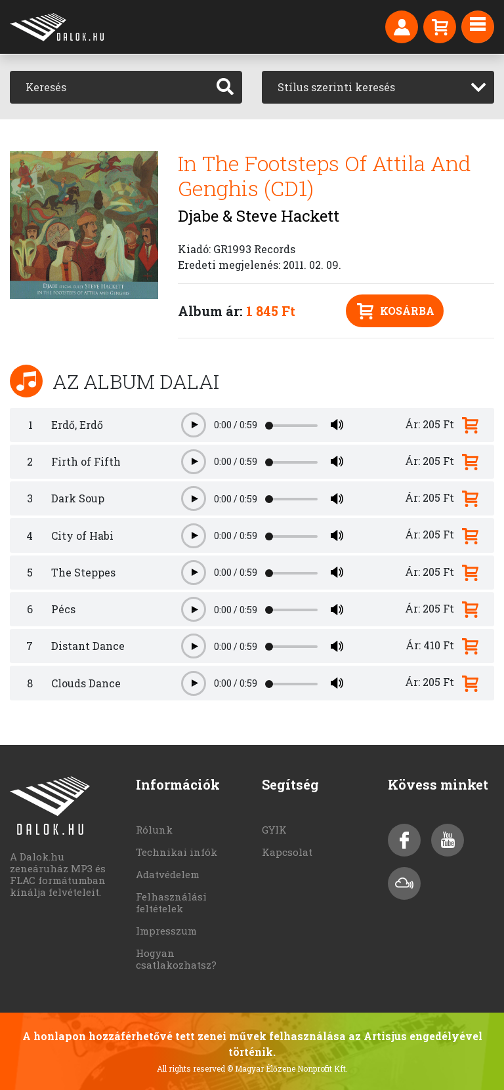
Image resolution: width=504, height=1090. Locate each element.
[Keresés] (109, 87)
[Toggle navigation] (477, 26)
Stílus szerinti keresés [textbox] (336, 87)
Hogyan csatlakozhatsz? (176, 958)
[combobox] (378, 87)
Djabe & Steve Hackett (258, 215)
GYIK (274, 829)
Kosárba (395, 311)
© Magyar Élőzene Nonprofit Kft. (287, 1068)
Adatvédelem (168, 874)
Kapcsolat (287, 851)
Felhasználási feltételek (171, 902)
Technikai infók (176, 851)
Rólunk (154, 829)
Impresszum (166, 930)
